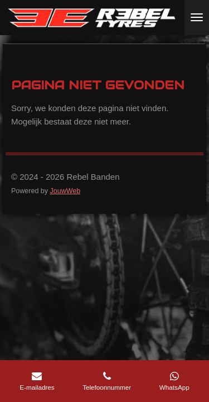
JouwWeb (65, 191)
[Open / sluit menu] (196, 17)
